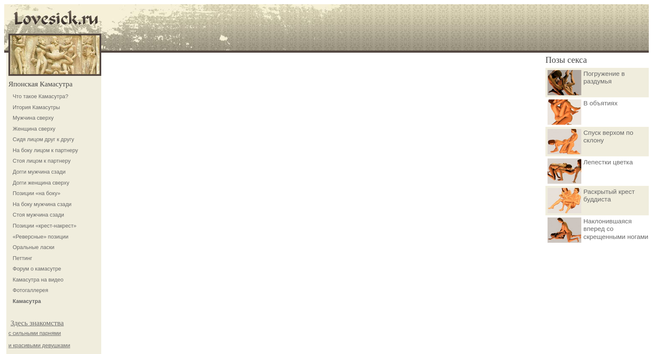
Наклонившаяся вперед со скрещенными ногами (598, 230)
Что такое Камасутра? (40, 96)
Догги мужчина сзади (39, 172)
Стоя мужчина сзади (38, 215)
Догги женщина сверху (41, 183)
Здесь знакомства (37, 323)
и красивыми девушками (39, 345)
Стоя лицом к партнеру (41, 161)
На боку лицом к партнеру (45, 150)
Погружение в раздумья (586, 82)
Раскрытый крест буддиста (591, 200)
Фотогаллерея (30, 290)
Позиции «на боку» (36, 193)
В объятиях (583, 112)
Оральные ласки (33, 247)
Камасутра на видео (38, 279)
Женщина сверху (34, 129)
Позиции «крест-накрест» (44, 226)
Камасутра (27, 301)
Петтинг (22, 258)
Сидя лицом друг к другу (43, 139)
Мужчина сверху (33, 118)
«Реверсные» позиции (40, 236)
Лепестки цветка (590, 171)
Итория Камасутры (36, 107)
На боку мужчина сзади (42, 204)
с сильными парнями (34, 333)
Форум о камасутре (37, 269)
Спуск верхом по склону (590, 141)
